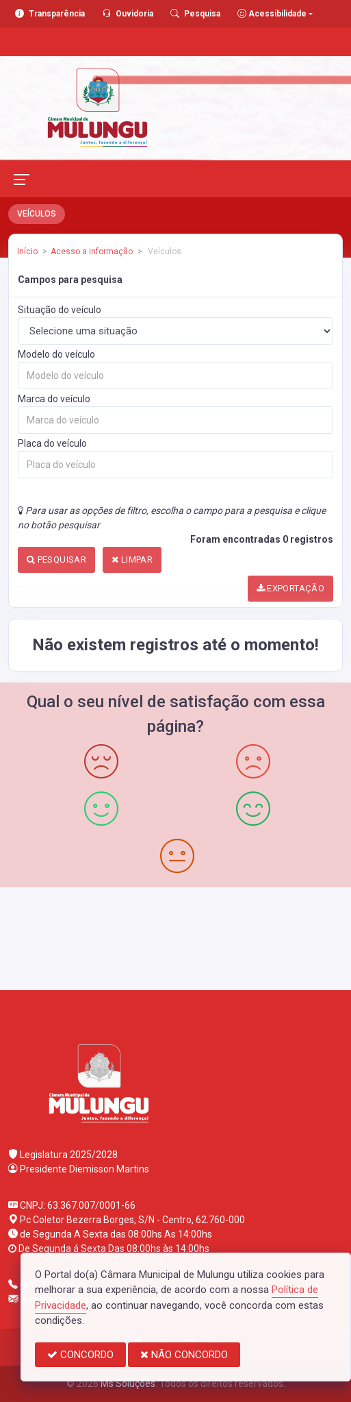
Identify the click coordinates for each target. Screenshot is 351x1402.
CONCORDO (80, 1355)
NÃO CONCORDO (184, 1355)
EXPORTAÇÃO (291, 588)
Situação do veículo (59, 309)
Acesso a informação (92, 251)
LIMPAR (132, 559)
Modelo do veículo (56, 354)
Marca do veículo (54, 398)
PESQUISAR (56, 559)
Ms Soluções (128, 1383)
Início (27, 251)
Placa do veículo (52, 443)
